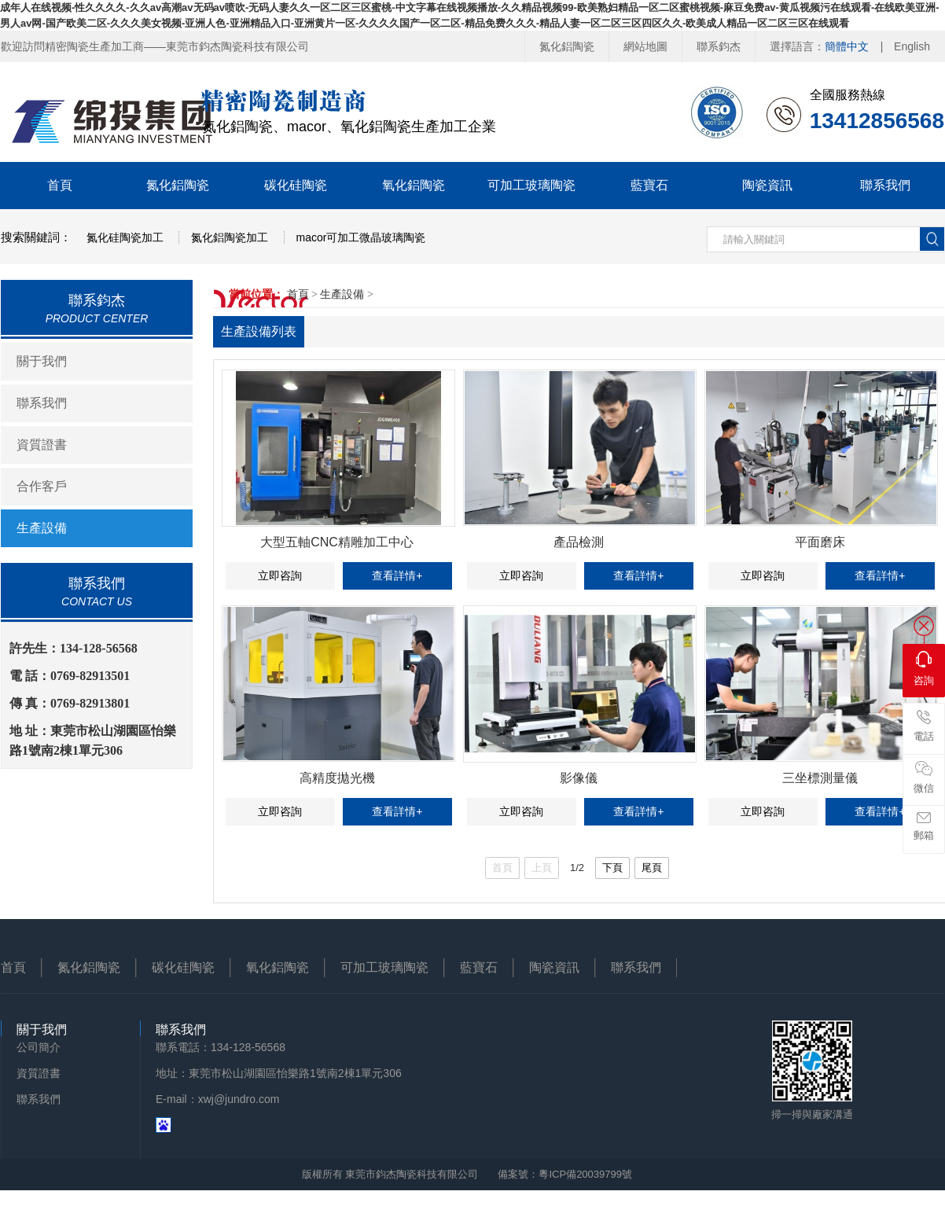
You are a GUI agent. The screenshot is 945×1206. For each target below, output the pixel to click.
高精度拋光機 (337, 778)
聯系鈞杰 (719, 46)
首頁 (59, 185)
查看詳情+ (397, 575)
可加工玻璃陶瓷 (531, 185)
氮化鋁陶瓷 (566, 46)
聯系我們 (885, 185)
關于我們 (42, 361)
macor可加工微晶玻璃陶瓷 (361, 237)
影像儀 (579, 778)
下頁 (612, 867)
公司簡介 (39, 1047)
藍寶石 (649, 185)
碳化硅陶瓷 (295, 185)
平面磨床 (820, 542)
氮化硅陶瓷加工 (125, 237)
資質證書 (42, 444)
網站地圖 (645, 46)
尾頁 (652, 867)
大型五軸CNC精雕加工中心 (337, 542)
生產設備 (42, 528)
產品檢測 (578, 542)
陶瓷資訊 (767, 185)
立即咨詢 (280, 575)
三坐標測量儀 (820, 778)
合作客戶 (42, 486)
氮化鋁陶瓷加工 (229, 237)
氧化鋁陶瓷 (413, 185)
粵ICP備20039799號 (585, 1174)
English (912, 46)
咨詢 (924, 668)
